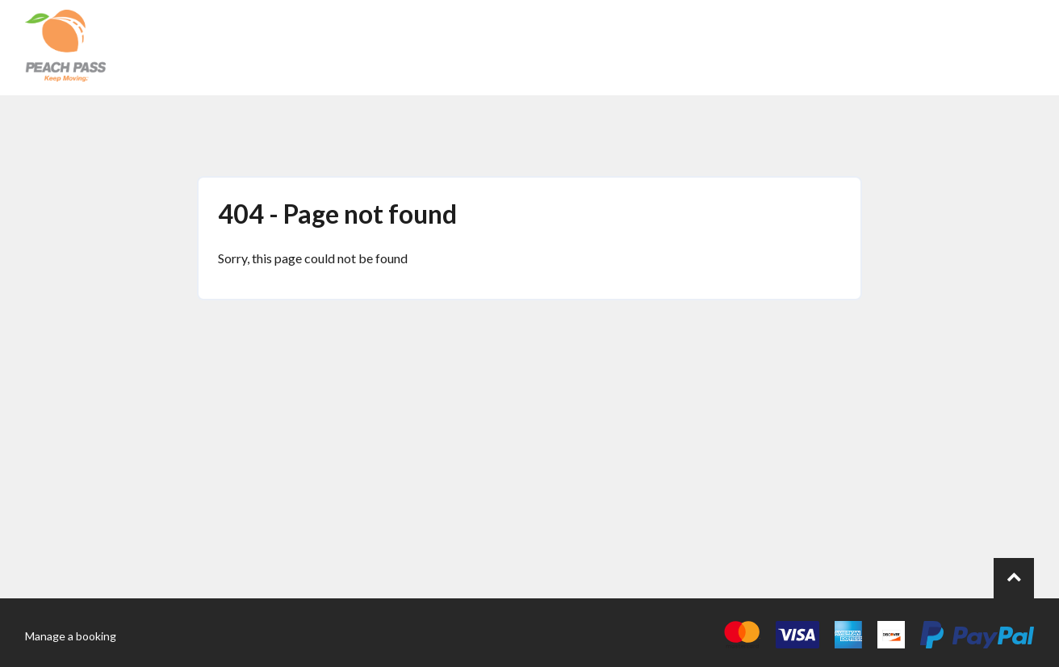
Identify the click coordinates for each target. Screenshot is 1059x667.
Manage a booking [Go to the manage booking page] (70, 636)
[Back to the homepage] (65, 47)
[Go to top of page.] (1014, 578)
